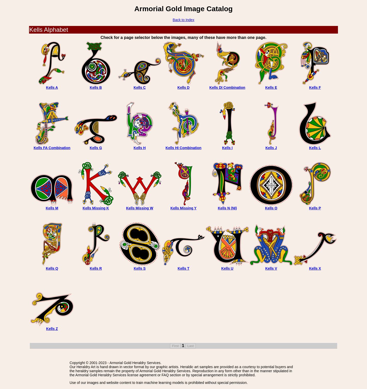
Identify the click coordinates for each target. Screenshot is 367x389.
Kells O (271, 208)
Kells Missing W (139, 208)
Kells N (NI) (227, 208)
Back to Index (183, 20)
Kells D (183, 87)
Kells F (315, 87)
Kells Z (52, 329)
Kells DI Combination (227, 87)
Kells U (227, 268)
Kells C (140, 87)
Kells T (183, 268)
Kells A (52, 87)
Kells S (140, 268)
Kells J (271, 148)
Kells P (315, 208)
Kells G (96, 148)
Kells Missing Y (183, 208)
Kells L (315, 148)
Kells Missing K (96, 208)
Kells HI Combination (184, 148)
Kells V (271, 268)
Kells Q (52, 268)
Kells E (271, 87)
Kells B (96, 87)
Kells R (96, 268)
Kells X (315, 268)
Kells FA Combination (52, 148)
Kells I (227, 148)
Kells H (140, 148)
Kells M (52, 208)
